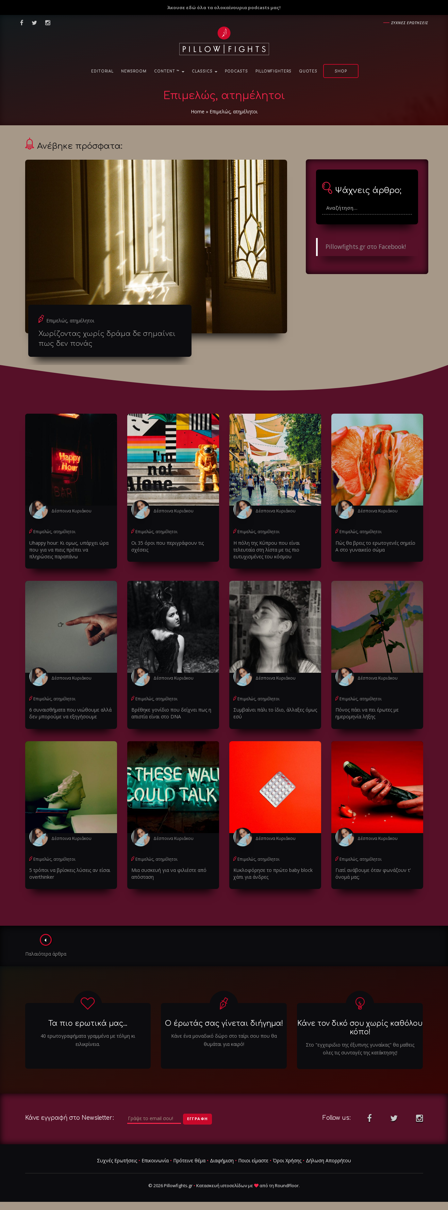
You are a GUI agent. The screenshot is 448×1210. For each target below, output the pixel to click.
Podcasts (236, 71)
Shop (341, 71)
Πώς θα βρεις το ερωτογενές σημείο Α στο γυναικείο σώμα (375, 546)
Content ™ (169, 71)
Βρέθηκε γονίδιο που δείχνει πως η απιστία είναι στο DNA (171, 713)
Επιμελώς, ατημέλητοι (70, 320)
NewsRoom (134, 71)
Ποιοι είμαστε (253, 1160)
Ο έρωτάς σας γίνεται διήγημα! (224, 1023)
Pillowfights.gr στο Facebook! (366, 246)
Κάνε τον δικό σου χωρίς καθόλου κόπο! (359, 1027)
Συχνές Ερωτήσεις (117, 1160)
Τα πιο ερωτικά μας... (87, 1023)
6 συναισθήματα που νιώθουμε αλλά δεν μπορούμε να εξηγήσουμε (70, 713)
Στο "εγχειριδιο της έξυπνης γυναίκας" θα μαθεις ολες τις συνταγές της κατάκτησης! (360, 1048)
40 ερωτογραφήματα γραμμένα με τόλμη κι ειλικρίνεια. (87, 1040)
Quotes (308, 71)
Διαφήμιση (222, 1160)
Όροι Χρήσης (287, 1160)
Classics (204, 71)
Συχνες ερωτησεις (409, 22)
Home (197, 111)
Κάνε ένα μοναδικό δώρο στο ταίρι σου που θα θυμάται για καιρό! (224, 1040)
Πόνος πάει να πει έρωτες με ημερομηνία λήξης (367, 713)
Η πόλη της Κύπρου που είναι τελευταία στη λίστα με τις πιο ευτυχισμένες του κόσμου (266, 550)
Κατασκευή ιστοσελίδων (221, 1185)
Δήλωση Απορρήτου (328, 1160)
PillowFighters (273, 71)
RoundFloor (287, 1185)
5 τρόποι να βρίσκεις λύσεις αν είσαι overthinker (69, 873)
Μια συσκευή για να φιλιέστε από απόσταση (168, 873)
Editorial (102, 71)
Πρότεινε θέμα (189, 1160)
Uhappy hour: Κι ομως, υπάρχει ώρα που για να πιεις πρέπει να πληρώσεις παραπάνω (69, 550)
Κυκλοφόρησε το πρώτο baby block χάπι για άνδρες (273, 873)
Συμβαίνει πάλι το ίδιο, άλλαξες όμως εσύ (275, 713)
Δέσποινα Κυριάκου (71, 511)
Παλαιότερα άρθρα (45, 945)
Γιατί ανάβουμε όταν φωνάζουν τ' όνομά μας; (373, 873)
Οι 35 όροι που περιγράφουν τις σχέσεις (167, 546)
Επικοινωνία (155, 1160)
